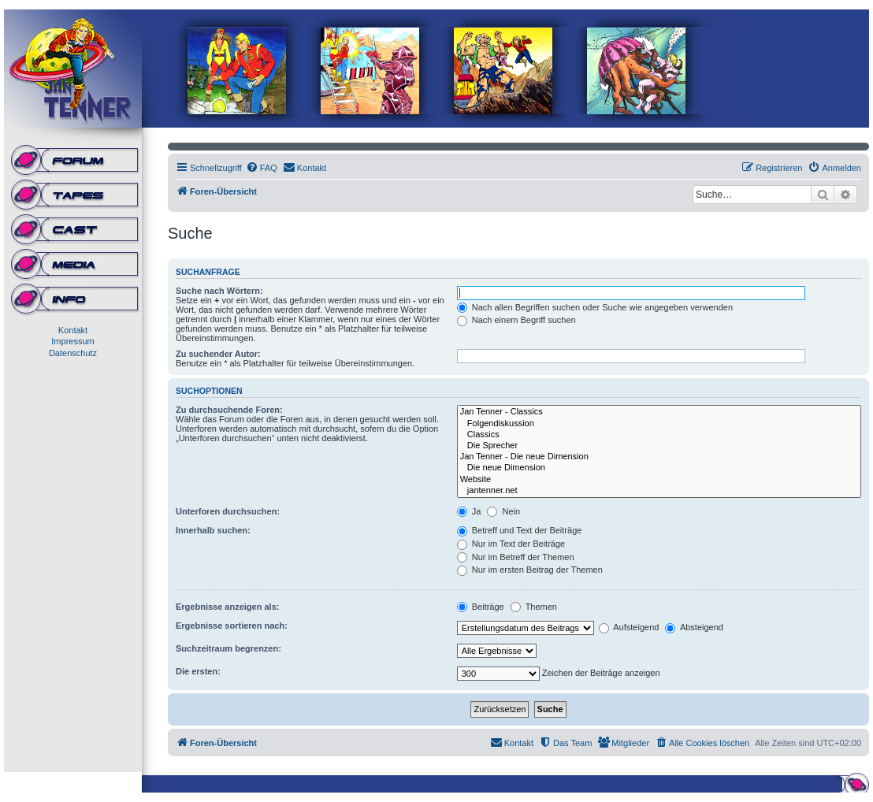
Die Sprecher (659, 445)
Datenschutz (73, 353)
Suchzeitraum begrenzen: (228, 648)
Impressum (72, 341)
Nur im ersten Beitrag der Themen (530, 569)
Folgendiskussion (659, 423)
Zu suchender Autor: (218, 353)
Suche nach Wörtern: (219, 290)
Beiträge (480, 606)
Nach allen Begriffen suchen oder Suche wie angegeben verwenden (595, 307)
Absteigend (694, 627)
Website (659, 479)
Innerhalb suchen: (213, 530)
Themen (534, 606)
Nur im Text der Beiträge (511, 543)
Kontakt (72, 330)
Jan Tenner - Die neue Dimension (659, 456)
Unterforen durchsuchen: (228, 511)
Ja (469, 511)
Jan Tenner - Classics (659, 412)
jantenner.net (659, 490)
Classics (659, 434)
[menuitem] (261, 167)
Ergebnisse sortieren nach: (232, 625)
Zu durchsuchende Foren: (229, 409)
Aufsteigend (629, 627)
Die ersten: (198, 671)
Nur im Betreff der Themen (515, 557)
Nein (503, 511)
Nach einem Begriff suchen (516, 320)
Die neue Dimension (659, 467)
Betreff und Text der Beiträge (519, 530)
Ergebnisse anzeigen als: (227, 606)
